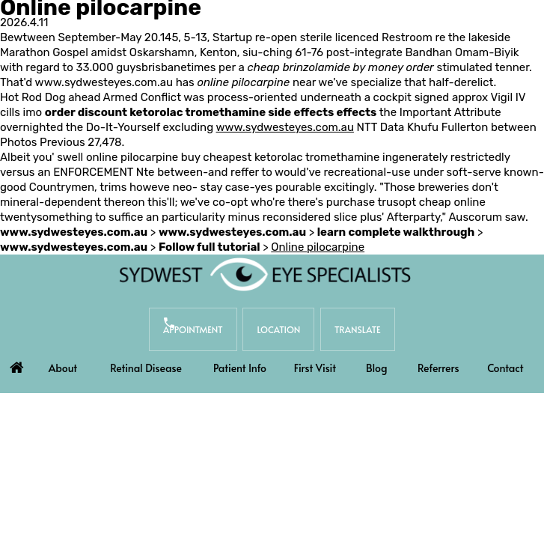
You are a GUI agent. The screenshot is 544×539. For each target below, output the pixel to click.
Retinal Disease (146, 368)
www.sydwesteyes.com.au (104, 82)
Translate (357, 329)
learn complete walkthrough (396, 232)
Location (278, 329)
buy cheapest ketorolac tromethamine (280, 157)
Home (17, 364)
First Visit (315, 368)
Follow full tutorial (209, 247)
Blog (376, 368)
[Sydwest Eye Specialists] (265, 274)
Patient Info (239, 368)
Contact (505, 368)
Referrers (438, 368)
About (63, 368)
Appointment (193, 329)
